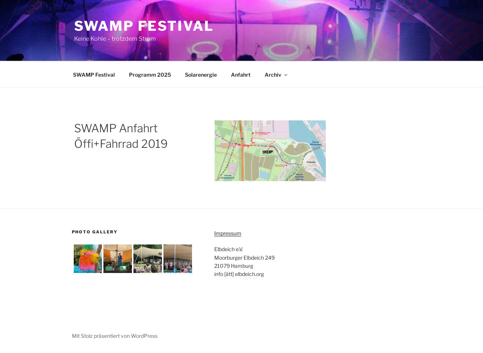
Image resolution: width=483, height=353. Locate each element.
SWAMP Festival (144, 26)
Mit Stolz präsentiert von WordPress (115, 336)
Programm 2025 (150, 74)
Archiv (276, 74)
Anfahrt (241, 74)
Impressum (227, 233)
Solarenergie (201, 74)
